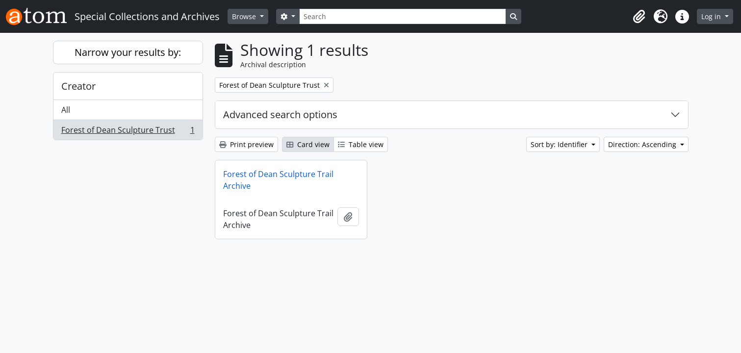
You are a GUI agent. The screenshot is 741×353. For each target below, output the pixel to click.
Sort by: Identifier (560, 144)
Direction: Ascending (643, 144)
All (65, 109)
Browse (245, 16)
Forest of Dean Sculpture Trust (128, 132)
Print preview (246, 144)
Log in (712, 16)
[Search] (402, 16)
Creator (78, 86)
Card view (308, 144)
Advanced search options (280, 114)
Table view (360, 144)
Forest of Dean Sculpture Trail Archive (278, 180)
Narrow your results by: (128, 52)
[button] (639, 16)
